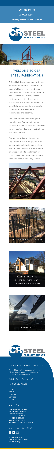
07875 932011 (27, 15)
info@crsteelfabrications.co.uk (27, 20)
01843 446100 (27, 10)
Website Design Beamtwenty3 (21, 379)
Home (11, 389)
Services (12, 397)
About (11, 392)
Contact (12, 399)
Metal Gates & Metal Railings (27, 239)
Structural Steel (27, 196)
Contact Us (27, 327)
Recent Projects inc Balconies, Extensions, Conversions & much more (27, 280)
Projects (12, 394)
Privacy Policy (14, 442)
